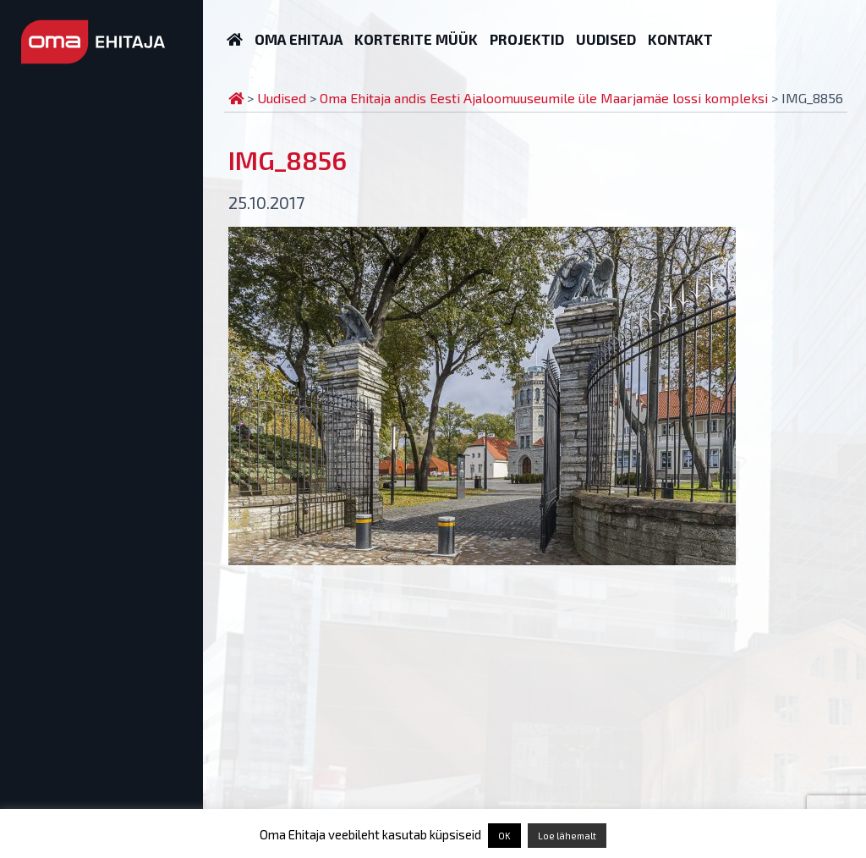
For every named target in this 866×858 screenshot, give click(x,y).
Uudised (606, 38)
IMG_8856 (287, 160)
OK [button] (504, 835)
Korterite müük (416, 38)
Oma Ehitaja (299, 38)
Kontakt (680, 38)
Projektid (527, 38)
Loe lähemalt (567, 835)
